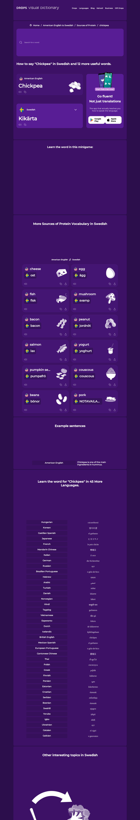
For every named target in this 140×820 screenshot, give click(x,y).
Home (36, 25)
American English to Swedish (58, 25)
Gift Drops (119, 8)
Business (109, 8)
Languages (84, 8)
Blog (93, 8)
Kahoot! (100, 8)
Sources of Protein (86, 25)
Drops (74, 8)
